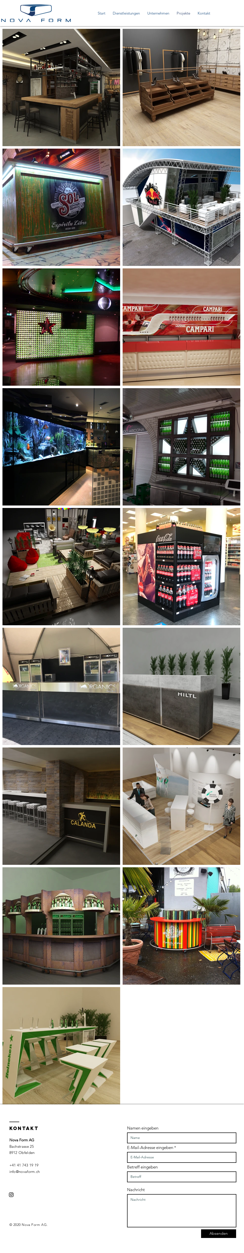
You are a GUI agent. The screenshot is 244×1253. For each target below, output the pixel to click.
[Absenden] (218, 1233)
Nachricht (136, 1190)
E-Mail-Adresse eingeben (150, 1148)
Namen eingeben (142, 1128)
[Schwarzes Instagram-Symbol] (11, 1195)
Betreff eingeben (142, 1167)
